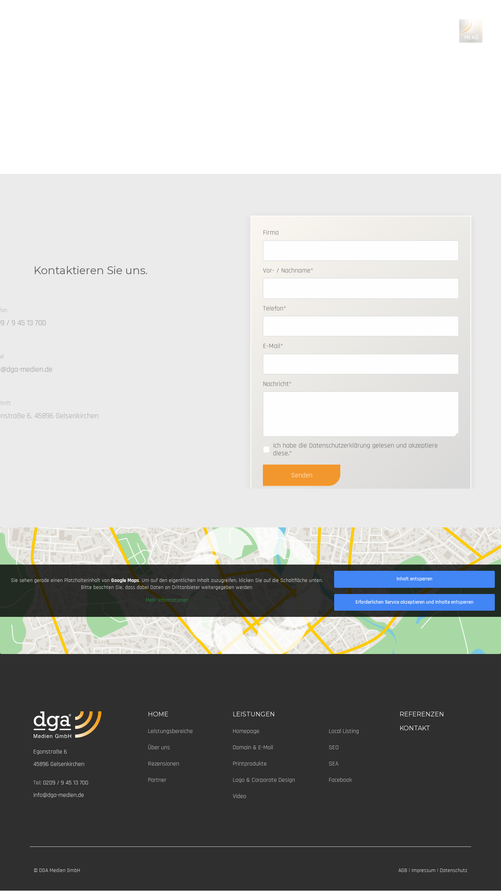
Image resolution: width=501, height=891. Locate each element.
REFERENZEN (422, 714)
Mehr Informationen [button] (167, 600)
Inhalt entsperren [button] (414, 579)
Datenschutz (453, 870)
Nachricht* (277, 424)
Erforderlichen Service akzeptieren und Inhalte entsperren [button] (414, 602)
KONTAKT (415, 728)
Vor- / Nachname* (288, 310)
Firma (271, 272)
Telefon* (274, 348)
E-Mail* (273, 386)
